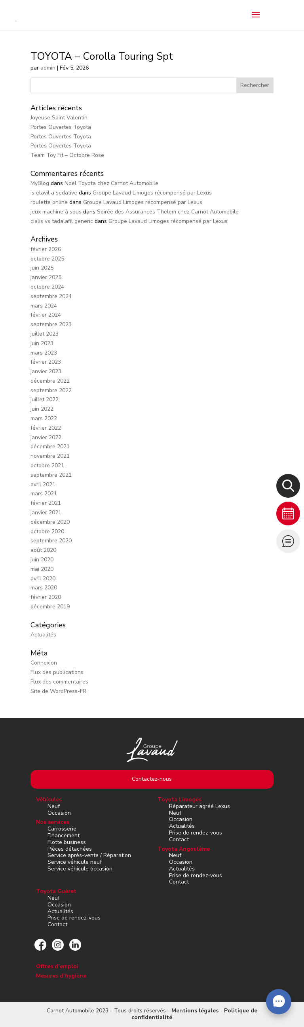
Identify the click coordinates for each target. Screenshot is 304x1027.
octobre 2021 (47, 465)
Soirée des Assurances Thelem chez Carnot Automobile (168, 211)
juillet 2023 (44, 334)
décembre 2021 (50, 446)
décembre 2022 (50, 381)
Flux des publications (57, 672)
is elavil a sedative (53, 192)
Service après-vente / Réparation (89, 855)
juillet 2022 (44, 399)
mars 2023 (43, 353)
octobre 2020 (47, 531)
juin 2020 (41, 559)
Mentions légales (194, 1010)
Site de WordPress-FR (58, 691)
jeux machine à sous (56, 211)
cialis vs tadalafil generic (61, 221)
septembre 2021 (51, 475)
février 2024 (45, 315)
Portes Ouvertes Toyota (60, 127)
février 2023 (45, 362)
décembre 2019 (50, 606)
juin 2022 (41, 409)
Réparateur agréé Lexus (199, 806)
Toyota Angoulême (184, 849)
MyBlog (39, 183)
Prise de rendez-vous (195, 832)
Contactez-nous (152, 779)
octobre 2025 (47, 258)
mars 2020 (43, 587)
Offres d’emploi (57, 966)
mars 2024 (43, 306)
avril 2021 (42, 484)
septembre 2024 (51, 296)
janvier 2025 (45, 277)
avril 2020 (42, 578)
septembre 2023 (51, 324)
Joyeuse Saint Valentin (58, 117)
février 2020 (45, 597)
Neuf (54, 806)
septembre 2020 (51, 540)
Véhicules (49, 799)
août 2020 (43, 550)
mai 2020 (41, 569)
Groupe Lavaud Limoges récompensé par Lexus (152, 192)
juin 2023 (41, 343)
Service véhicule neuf (75, 862)
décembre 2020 (50, 522)
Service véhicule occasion (80, 868)
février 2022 (45, 428)
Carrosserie (62, 829)
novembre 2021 (50, 456)
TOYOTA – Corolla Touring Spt (101, 56)
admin (47, 68)
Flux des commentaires (59, 681)
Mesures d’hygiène (61, 976)
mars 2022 (43, 418)
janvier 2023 (45, 371)
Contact (179, 839)
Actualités (43, 634)
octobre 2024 (47, 287)
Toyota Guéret (56, 891)
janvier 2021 (45, 512)
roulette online (49, 202)
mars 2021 (43, 493)
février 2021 (45, 503)
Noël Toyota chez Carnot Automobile (111, 183)
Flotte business (67, 842)
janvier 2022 (45, 437)
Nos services (52, 822)
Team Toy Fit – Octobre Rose (67, 155)
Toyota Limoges (179, 799)
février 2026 (45, 249)
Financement (64, 835)
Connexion (43, 662)
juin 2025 (41, 268)
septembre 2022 (51, 390)
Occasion (59, 813)
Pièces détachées (70, 849)
